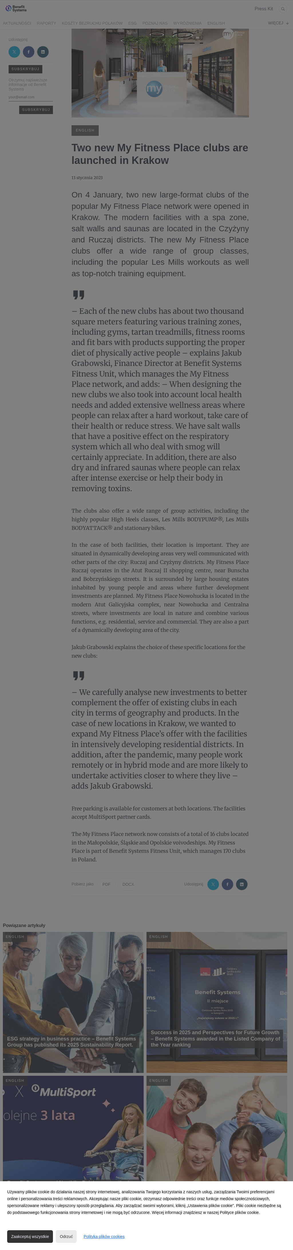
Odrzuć (66, 1236)
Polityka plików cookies (104, 1236)
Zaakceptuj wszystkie (30, 1236)
